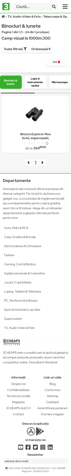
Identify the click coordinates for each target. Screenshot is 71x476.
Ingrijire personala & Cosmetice (24, 273)
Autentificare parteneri (52, 408)
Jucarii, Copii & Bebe (17, 282)
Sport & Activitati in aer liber (22, 310)
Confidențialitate (18, 390)
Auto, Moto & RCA (16, 228)
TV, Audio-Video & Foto (19, 328)
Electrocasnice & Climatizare (22, 246)
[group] (56, 62)
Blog (52, 384)
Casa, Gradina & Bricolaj (19, 237)
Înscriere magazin (52, 414)
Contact (18, 414)
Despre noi (18, 384)
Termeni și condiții (18, 396)
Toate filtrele (15, 49)
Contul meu (52, 390)
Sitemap (52, 396)
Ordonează (41, 49)
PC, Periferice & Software (20, 301)
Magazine (18, 402)
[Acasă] (3, 17)
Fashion (9, 255)
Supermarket (13, 319)
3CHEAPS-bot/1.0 (18, 408)
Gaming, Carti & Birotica (20, 264)
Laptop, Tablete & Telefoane (22, 291)
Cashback (52, 402)
